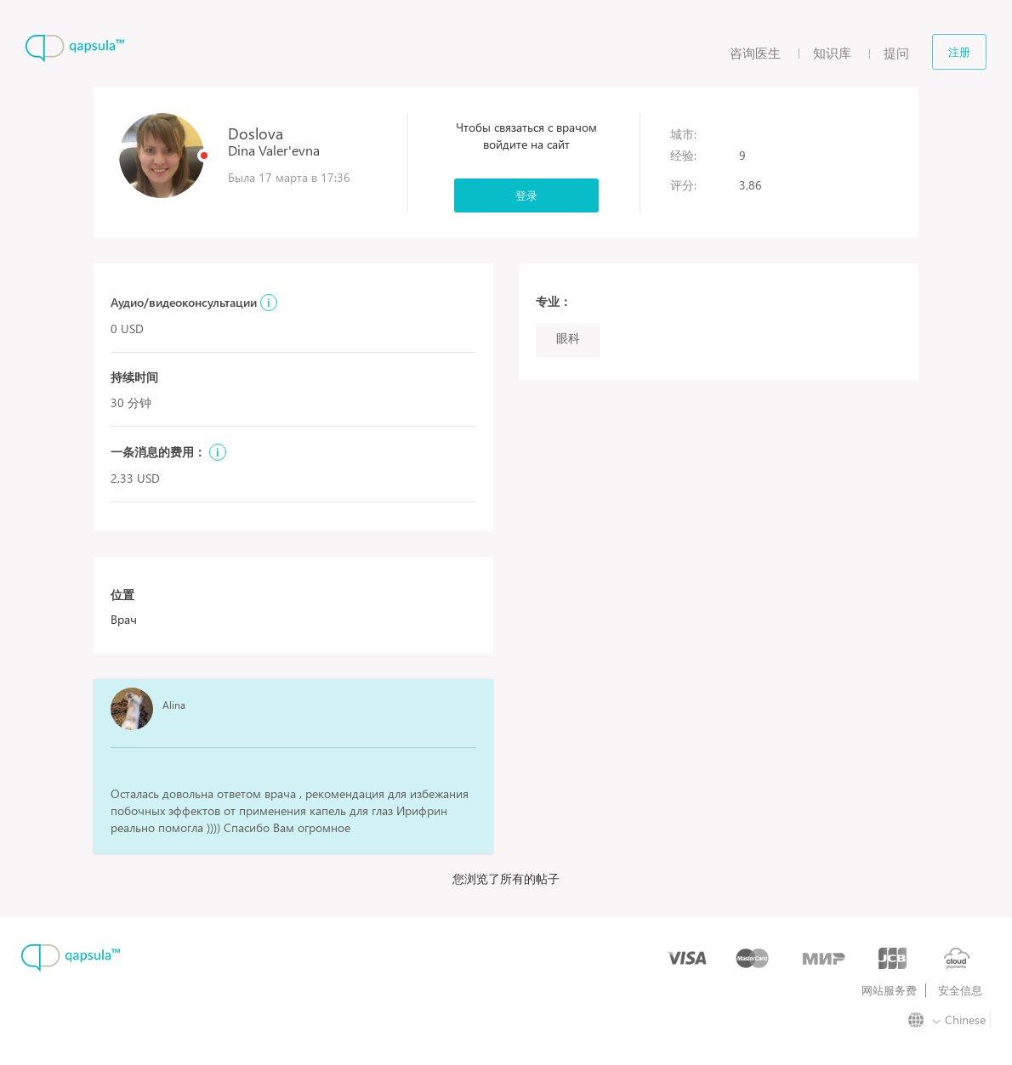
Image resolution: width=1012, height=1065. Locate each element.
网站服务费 (889, 990)
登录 (526, 195)
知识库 (832, 52)
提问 (896, 52)
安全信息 (960, 990)
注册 (959, 51)
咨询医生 (755, 52)
